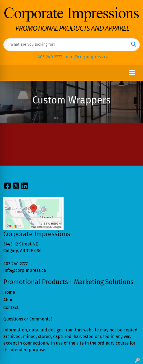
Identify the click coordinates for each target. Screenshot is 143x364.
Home (9, 292)
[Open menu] (132, 72)
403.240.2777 (50, 56)
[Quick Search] (65, 44)
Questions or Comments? (27, 319)
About (9, 299)
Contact (11, 307)
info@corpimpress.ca (87, 56)
